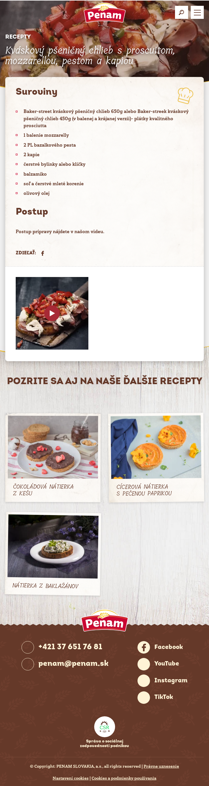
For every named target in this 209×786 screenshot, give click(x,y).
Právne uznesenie (161, 766)
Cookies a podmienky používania (124, 778)
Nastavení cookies (71, 778)
